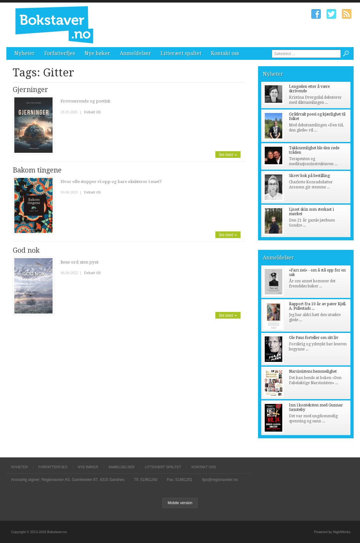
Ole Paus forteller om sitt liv (313, 337)
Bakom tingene (37, 170)
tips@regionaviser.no (220, 479)
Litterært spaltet (181, 53)
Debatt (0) (92, 112)
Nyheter (24, 53)
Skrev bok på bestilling (309, 175)
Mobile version (180, 503)
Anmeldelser (135, 53)
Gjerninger (30, 90)
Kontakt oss (225, 53)
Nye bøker (97, 53)
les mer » (228, 154)
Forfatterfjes (59, 53)
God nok (26, 250)
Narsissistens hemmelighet (313, 371)
